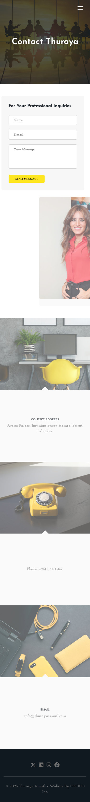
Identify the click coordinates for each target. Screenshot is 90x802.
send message (24, 179)
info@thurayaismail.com (45, 716)
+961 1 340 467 (51, 569)
